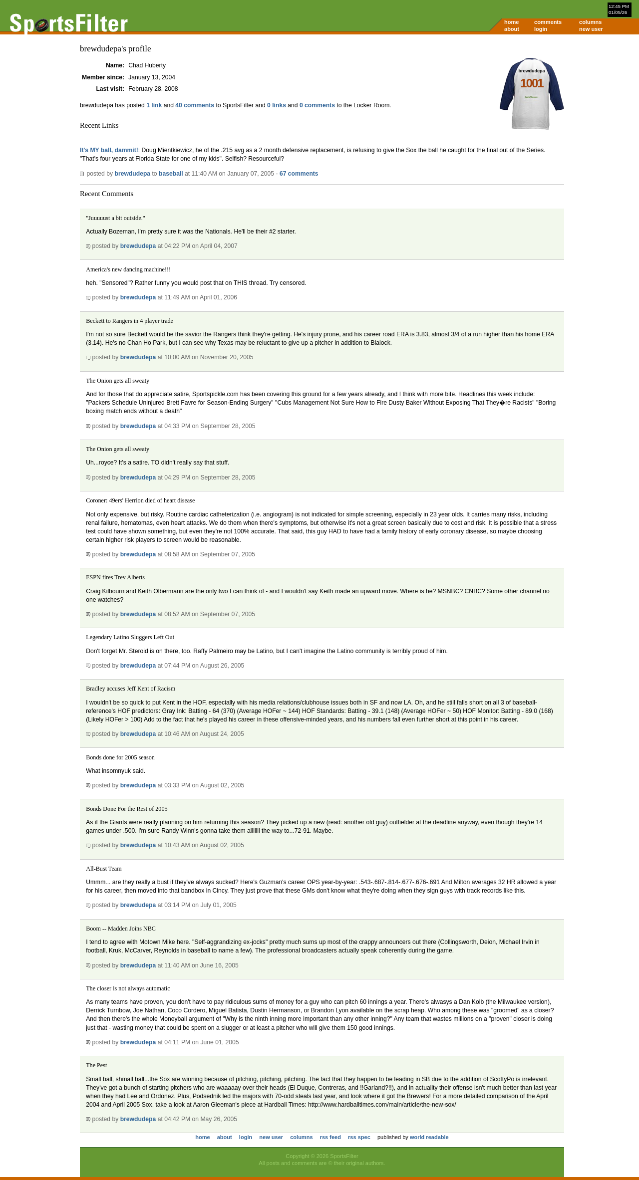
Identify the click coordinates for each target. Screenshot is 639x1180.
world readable (429, 1137)
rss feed (330, 1137)
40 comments (194, 105)
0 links (276, 105)
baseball (171, 173)
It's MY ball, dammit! (109, 150)
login (540, 29)
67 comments (299, 173)
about (511, 29)
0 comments (317, 105)
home (511, 22)
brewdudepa (132, 173)
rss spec (359, 1137)
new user (591, 29)
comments (548, 22)
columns (590, 22)
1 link (154, 105)
